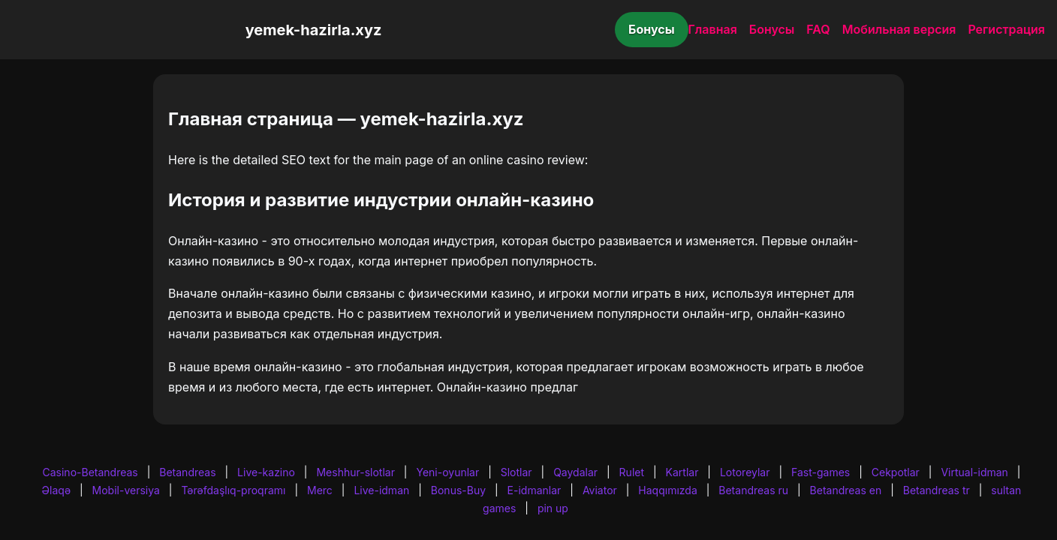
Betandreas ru (753, 490)
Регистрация (1006, 29)
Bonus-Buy (458, 490)
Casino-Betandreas (90, 472)
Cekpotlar (896, 472)
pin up (553, 508)
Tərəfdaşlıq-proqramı (233, 490)
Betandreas (187, 472)
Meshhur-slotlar (355, 472)
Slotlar (516, 472)
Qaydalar (575, 472)
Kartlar (682, 472)
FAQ (818, 29)
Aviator (600, 490)
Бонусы (651, 29)
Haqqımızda (667, 490)
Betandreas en (846, 490)
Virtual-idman (974, 472)
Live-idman (381, 490)
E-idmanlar (534, 490)
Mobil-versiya (126, 490)
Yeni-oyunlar (447, 472)
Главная (712, 29)
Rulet (631, 472)
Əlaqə (56, 490)
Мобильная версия (899, 29)
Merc (320, 490)
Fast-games (820, 472)
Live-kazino (266, 472)
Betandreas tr (936, 490)
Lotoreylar (745, 472)
